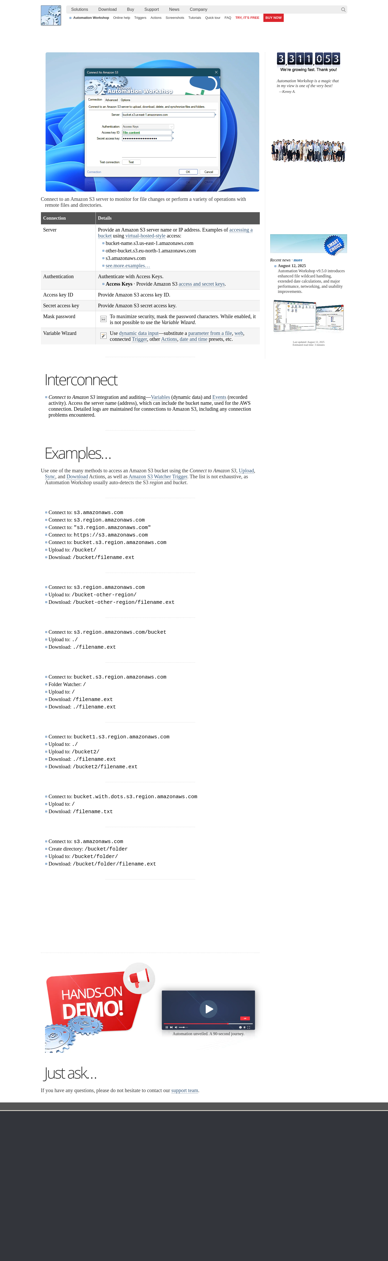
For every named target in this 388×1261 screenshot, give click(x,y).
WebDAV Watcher (201, 1150)
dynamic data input (139, 333)
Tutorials (194, 18)
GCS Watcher (198, 1162)
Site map (53, 1137)
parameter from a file (210, 333)
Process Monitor (200, 1180)
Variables (160, 397)
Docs (135, 1107)
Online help (121, 18)
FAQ (228, 18)
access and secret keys (202, 284)
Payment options (247, 1143)
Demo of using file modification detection (173, 1226)
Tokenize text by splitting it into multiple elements (85, 1214)
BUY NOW (273, 18)
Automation (152, 1117)
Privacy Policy (299, 1137)
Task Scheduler (199, 1125)
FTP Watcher (197, 1137)
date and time (194, 339)
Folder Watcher (199, 1131)
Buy (130, 9)
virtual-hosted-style (145, 235)
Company (198, 9)
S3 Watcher (196, 1156)
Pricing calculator (248, 1137)
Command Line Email (104, 1137)
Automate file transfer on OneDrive (303, 1208)
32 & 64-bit (96, 1150)
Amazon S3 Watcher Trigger (157, 476)
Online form (297, 1131)
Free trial (94, 1125)
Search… (343, 9)
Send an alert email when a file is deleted (173, 1220)
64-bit (91, 1156)
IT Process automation (64, 1220)
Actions (156, 18)
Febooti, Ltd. (51, 15)
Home (51, 1117)
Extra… (193, 1187)
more (298, 260)
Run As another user (291, 1214)
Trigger (139, 339)
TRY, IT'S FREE (247, 18)
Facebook (159, 1243)
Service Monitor (199, 1174)
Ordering (242, 1117)
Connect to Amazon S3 (180, 1107)
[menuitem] (79, 9)
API (144, 1156)
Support (151, 9)
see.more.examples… (128, 265)
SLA (291, 1143)
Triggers (140, 18)
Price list (241, 1150)
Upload (246, 470)
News (174, 9)
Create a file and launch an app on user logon (177, 1214)
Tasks (145, 1150)
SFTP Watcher (198, 1143)
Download (107, 9)
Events (219, 397)
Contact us (296, 1125)
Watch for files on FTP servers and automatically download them (192, 1208)
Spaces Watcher (200, 1168)
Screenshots (175, 18)
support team (184, 1090)
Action (151, 1107)
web (239, 333)
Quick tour (212, 18)
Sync (50, 476)
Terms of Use (56, 1125)
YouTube (142, 1243)
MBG (238, 1156)
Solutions (79, 9)
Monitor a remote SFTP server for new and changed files (91, 1208)
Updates (93, 1143)
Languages (55, 1131)
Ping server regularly (291, 1220)
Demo (145, 1174)
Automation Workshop (91, 18)
